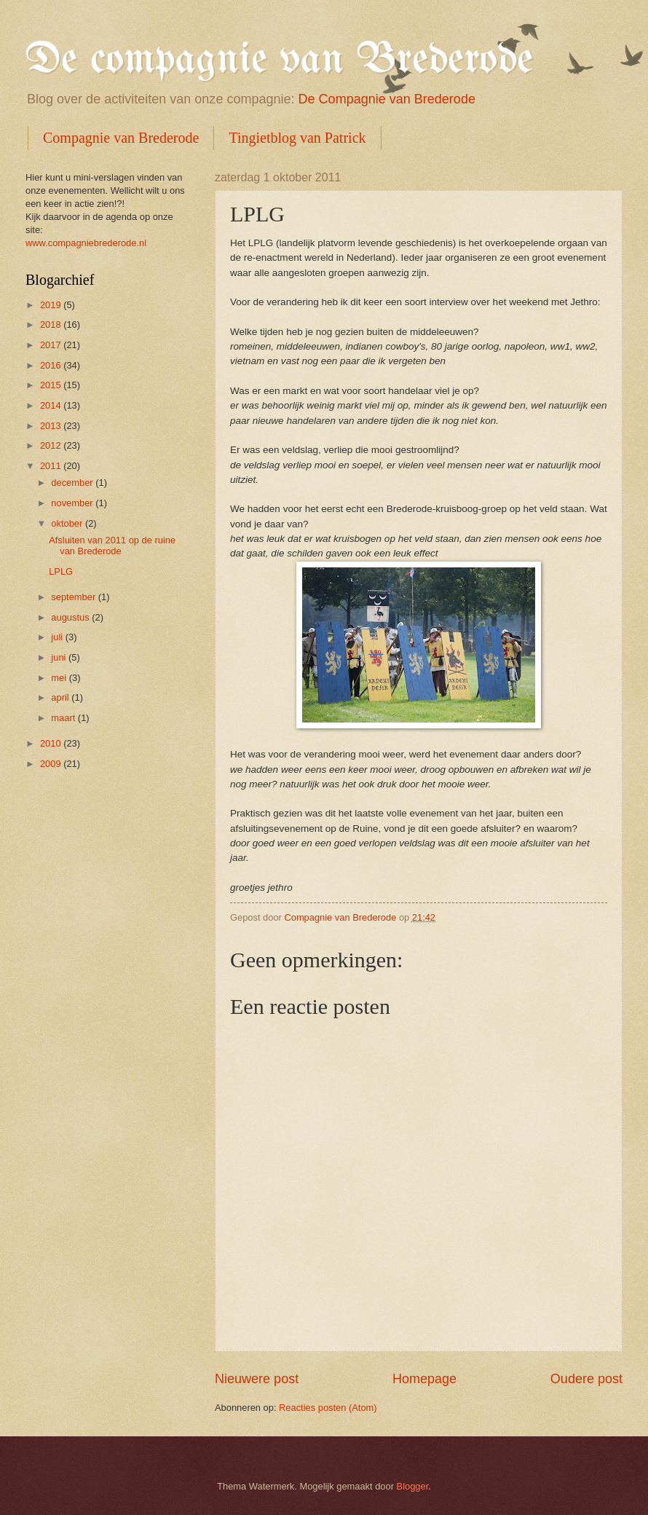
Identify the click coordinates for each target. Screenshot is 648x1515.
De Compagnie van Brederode (387, 99)
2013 (51, 425)
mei (59, 677)
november (73, 502)
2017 (51, 344)
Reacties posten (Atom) (328, 1407)
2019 (51, 304)
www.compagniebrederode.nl (85, 242)
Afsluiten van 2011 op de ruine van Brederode (112, 545)
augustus (71, 617)
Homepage (424, 1379)
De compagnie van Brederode (279, 60)
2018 (51, 324)
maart (64, 717)
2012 (51, 445)
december (73, 482)
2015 (51, 384)
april (61, 697)
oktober (68, 523)
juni (59, 657)
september (74, 596)
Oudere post (586, 1379)
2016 (51, 365)
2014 (51, 405)
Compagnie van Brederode (121, 138)
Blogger (413, 1486)
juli (58, 636)
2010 (51, 743)
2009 (51, 763)
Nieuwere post (257, 1379)
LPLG (61, 571)
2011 (51, 465)
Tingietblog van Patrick (297, 138)
